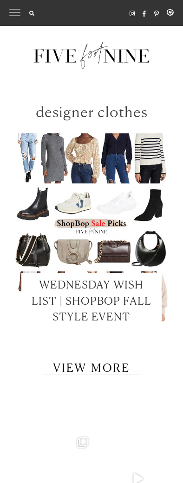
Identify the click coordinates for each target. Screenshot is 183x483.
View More (91, 368)
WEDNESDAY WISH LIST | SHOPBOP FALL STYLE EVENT (91, 301)
